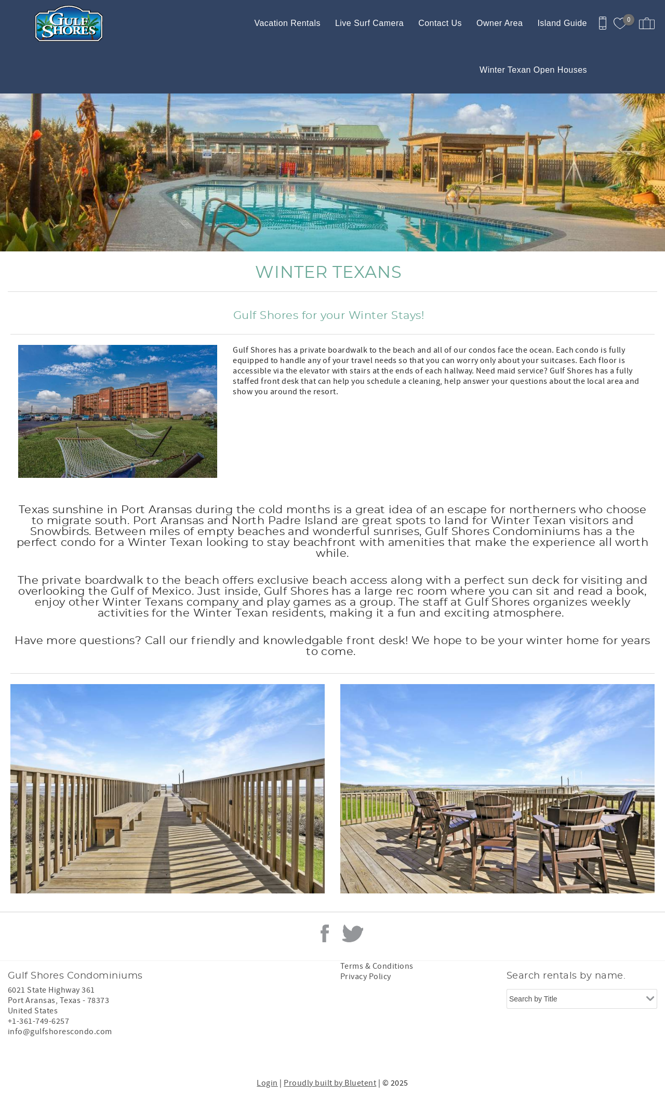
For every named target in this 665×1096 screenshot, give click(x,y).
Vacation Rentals (287, 23)
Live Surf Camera (369, 23)
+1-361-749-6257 (38, 1021)
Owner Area (499, 23)
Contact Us (440, 23)
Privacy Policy (365, 976)
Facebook (324, 933)
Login (267, 1083)
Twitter (352, 933)
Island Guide (562, 23)
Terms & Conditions (377, 966)
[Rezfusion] (78, 1053)
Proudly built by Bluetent (330, 1083)
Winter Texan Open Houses (533, 69)
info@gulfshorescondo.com (60, 1031)
